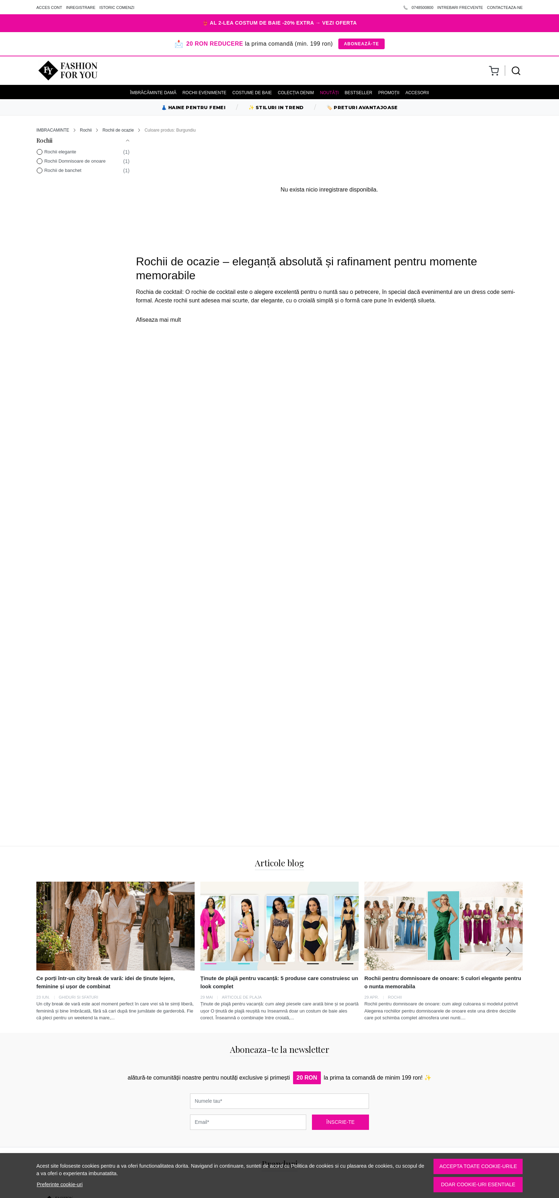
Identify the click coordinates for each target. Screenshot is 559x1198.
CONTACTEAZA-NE (505, 7)
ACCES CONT (49, 7)
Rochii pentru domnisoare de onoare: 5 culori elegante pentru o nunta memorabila (442, 982)
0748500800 (418, 7)
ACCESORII (417, 92)
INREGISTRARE (81, 7)
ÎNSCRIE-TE (340, 1122)
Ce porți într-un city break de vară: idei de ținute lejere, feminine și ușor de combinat (105, 982)
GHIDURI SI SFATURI (78, 997)
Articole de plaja (242, 997)
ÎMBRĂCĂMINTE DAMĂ (153, 92)
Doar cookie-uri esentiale (478, 1184)
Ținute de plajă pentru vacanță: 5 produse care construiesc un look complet (279, 982)
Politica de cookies (312, 1166)
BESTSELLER (358, 92)
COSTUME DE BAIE (252, 92)
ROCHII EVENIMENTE (204, 92)
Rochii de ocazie (118, 130)
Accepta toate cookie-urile (478, 1166)
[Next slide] (508, 951)
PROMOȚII (388, 92)
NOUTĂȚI (329, 92)
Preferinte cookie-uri (60, 1184)
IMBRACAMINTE (52, 130)
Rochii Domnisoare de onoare (75, 161)
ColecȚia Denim (296, 92)
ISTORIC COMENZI (116, 7)
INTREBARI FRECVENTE (460, 7)
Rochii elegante (60, 151)
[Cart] (494, 71)
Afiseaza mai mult (158, 320)
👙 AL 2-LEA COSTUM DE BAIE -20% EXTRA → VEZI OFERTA (279, 23)
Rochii (86, 130)
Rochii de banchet (62, 170)
